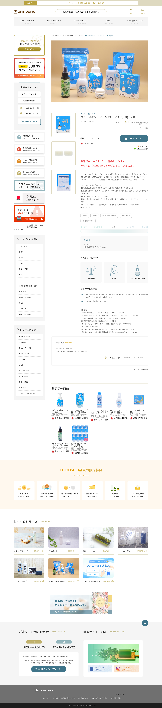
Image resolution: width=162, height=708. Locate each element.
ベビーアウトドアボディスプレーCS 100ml (59, 444)
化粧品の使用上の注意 (68, 698)
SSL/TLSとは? (18, 229)
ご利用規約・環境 (115, 698)
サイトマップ (45, 698)
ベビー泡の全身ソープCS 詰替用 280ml (79, 411)
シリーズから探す (54, 22)
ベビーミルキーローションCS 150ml (118, 411)
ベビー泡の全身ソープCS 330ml (59, 411)
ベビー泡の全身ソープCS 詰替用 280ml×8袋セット (79, 445)
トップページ (55, 35)
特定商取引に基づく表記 (99, 698)
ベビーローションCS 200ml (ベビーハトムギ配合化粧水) (99, 411)
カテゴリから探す (27, 22)
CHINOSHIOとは (81, 22)
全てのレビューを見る (141, 369)
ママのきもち (79, 35)
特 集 (107, 22)
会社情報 (55, 698)
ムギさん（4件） (114, 358)
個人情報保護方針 (83, 698)
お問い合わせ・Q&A (134, 22)
